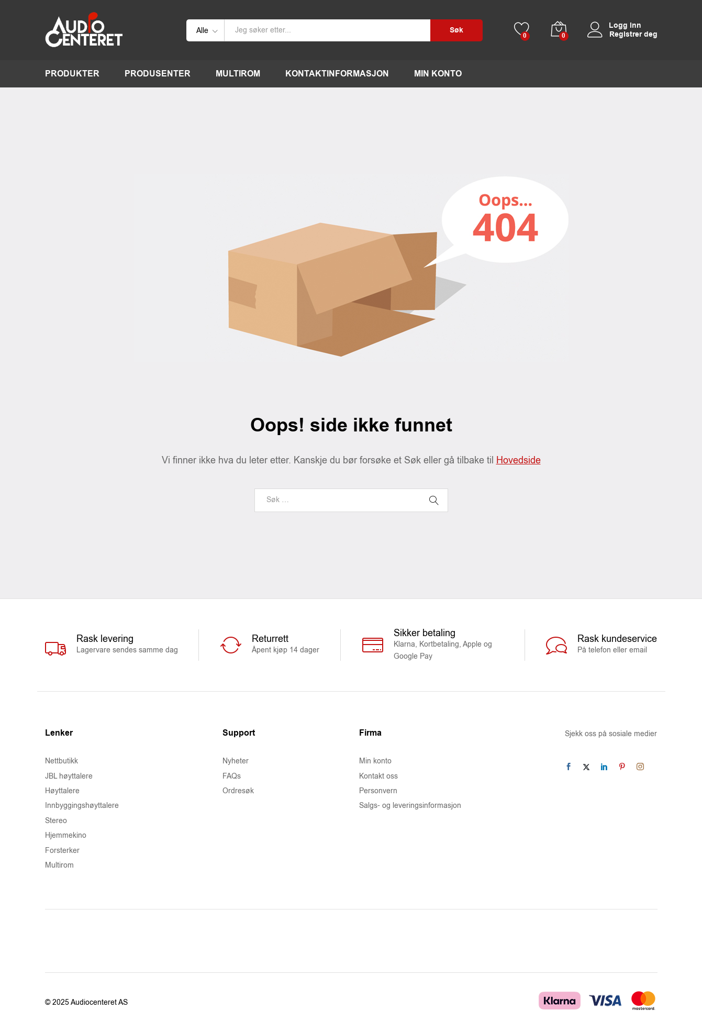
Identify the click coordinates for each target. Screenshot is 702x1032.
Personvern (378, 791)
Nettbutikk (61, 761)
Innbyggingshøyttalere (82, 806)
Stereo (56, 821)
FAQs (231, 776)
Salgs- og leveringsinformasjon (410, 806)
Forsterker (62, 851)
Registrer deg (633, 34)
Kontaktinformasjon (337, 74)
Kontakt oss (378, 776)
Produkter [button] (72, 74)
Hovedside (518, 460)
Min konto (438, 74)
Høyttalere (62, 791)
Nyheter (235, 761)
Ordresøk (238, 791)
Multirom (238, 74)
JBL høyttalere (69, 776)
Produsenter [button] (158, 74)
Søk (456, 30)
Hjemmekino (65, 835)
